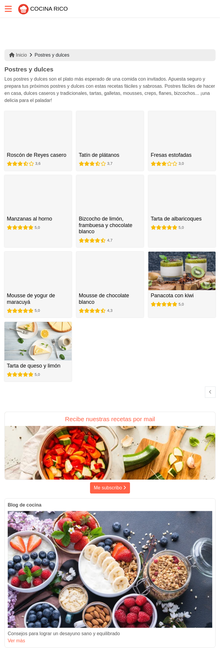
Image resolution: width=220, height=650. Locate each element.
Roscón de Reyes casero (36, 155)
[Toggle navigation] (8, 8)
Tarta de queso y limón (33, 366)
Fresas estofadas (171, 155)
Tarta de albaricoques (176, 219)
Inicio (18, 55)
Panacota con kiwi (172, 295)
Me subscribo (110, 487)
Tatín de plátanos (99, 155)
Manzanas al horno (29, 219)
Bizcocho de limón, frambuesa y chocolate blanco (105, 225)
